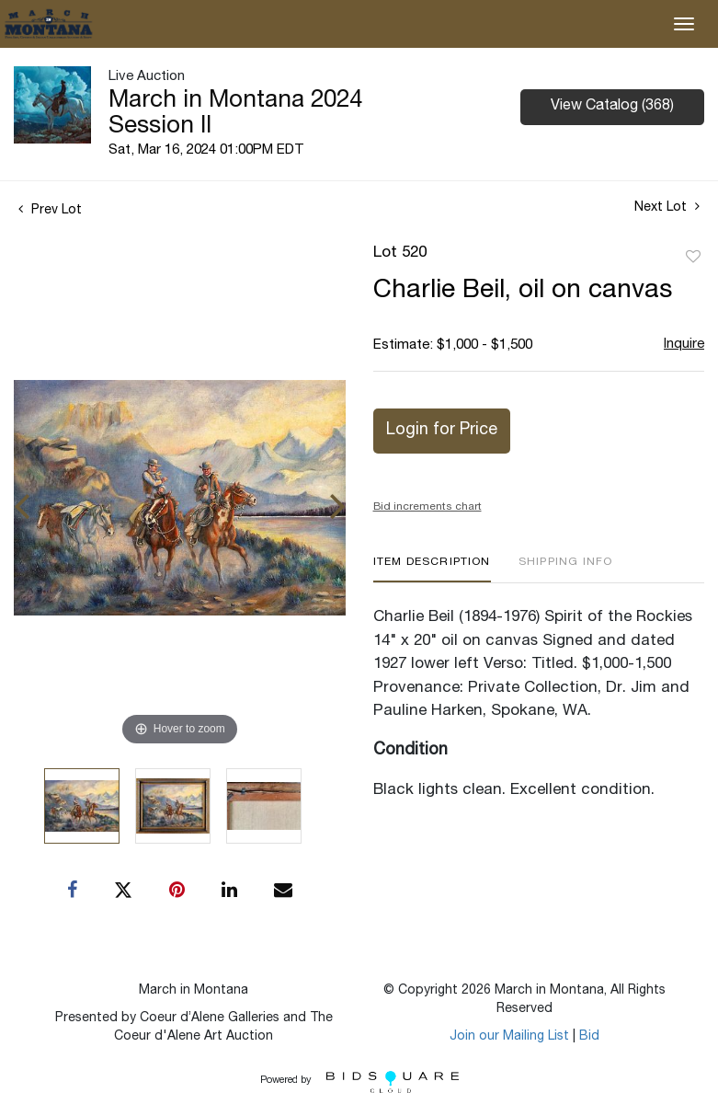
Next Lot (667, 207)
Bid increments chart (427, 506)
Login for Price (441, 430)
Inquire (684, 344)
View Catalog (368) (612, 106)
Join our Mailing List (509, 1036)
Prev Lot (50, 210)
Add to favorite (693, 257)
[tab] (432, 569)
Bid (589, 1036)
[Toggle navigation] (684, 24)
